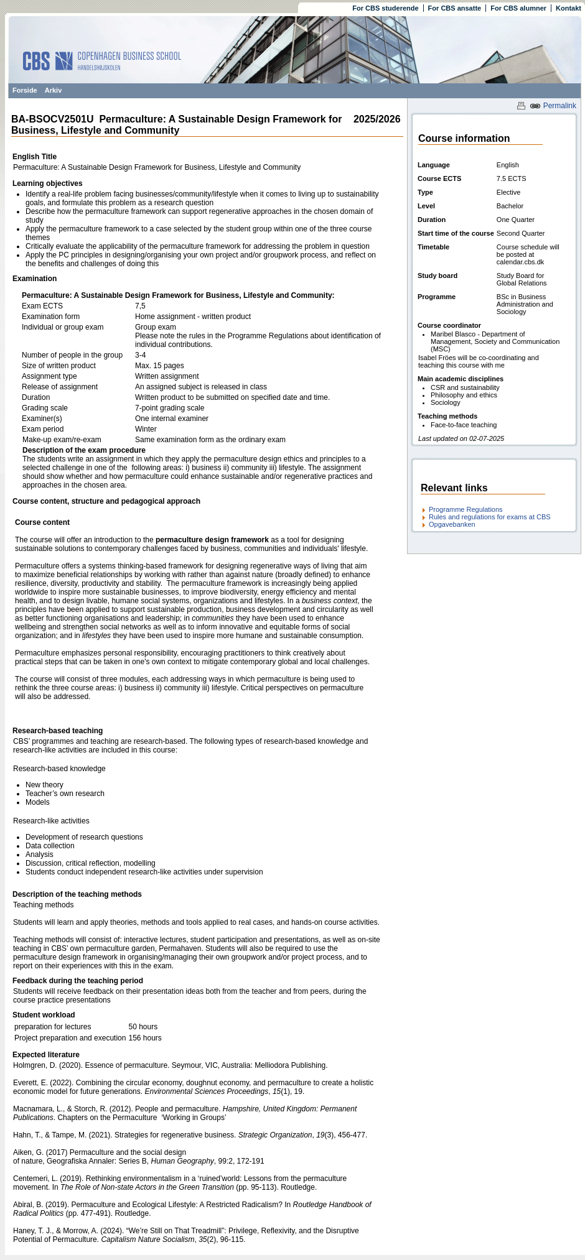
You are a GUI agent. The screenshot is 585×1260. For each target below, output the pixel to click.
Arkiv (53, 90)
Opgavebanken (452, 524)
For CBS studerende (385, 8)
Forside (24, 90)
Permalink (553, 105)
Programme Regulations (466, 509)
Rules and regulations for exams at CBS (490, 517)
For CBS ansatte (455, 8)
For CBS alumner (518, 8)
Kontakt (568, 8)
